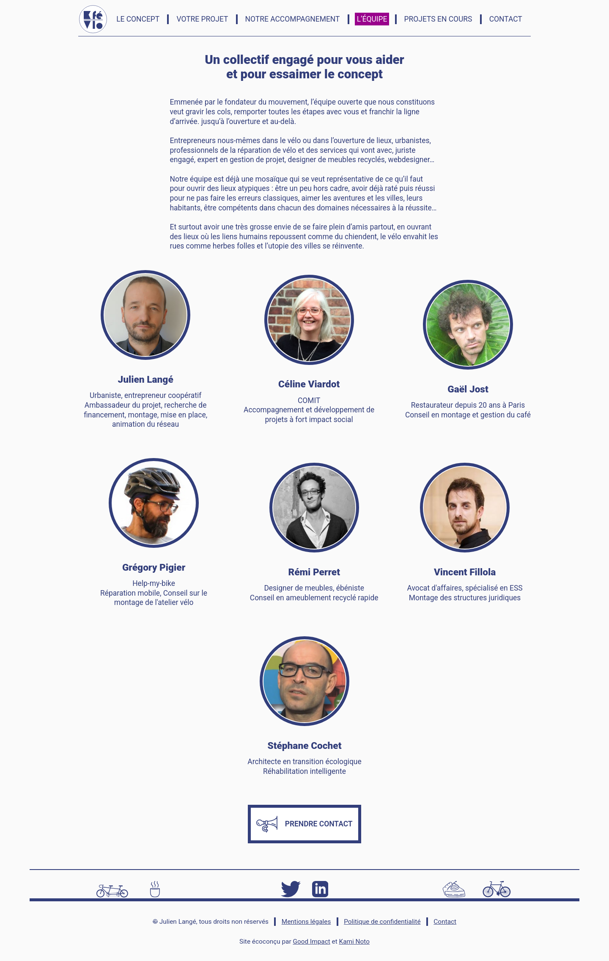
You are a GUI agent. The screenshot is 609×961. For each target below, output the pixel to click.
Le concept (137, 19)
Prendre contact (304, 824)
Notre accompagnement (292, 19)
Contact (505, 19)
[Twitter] (290, 888)
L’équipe (372, 19)
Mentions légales (306, 921)
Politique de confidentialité (382, 921)
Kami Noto (354, 941)
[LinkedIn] (320, 888)
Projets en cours (438, 19)
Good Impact (311, 941)
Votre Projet (202, 19)
